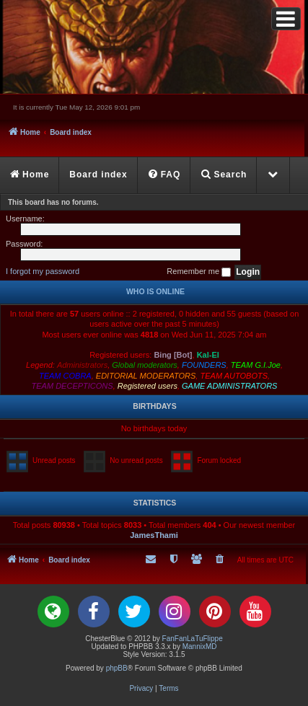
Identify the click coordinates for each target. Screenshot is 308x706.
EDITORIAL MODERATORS (146, 375)
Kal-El (208, 354)
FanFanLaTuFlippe (192, 639)
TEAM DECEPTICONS (72, 385)
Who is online (155, 291)
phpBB (117, 668)
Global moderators (144, 365)
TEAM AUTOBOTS (234, 375)
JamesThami (154, 535)
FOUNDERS (204, 365)
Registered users (147, 385)
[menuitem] (164, 175)
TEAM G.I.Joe (256, 365)
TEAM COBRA (65, 375)
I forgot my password (42, 271)
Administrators (82, 365)
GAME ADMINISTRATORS (229, 385)
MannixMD (199, 646)
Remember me (199, 272)
